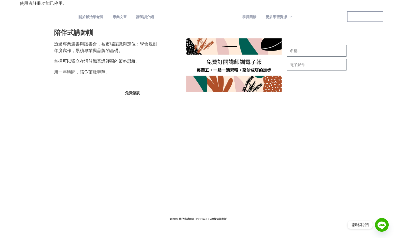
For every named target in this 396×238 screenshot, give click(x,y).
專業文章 (123, 17)
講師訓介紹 (146, 17)
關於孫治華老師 (96, 17)
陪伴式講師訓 (66, 17)
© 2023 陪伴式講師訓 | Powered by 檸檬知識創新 (198, 219)
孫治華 (113, 159)
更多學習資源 (273, 17)
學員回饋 (248, 17)
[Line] (382, 225)
